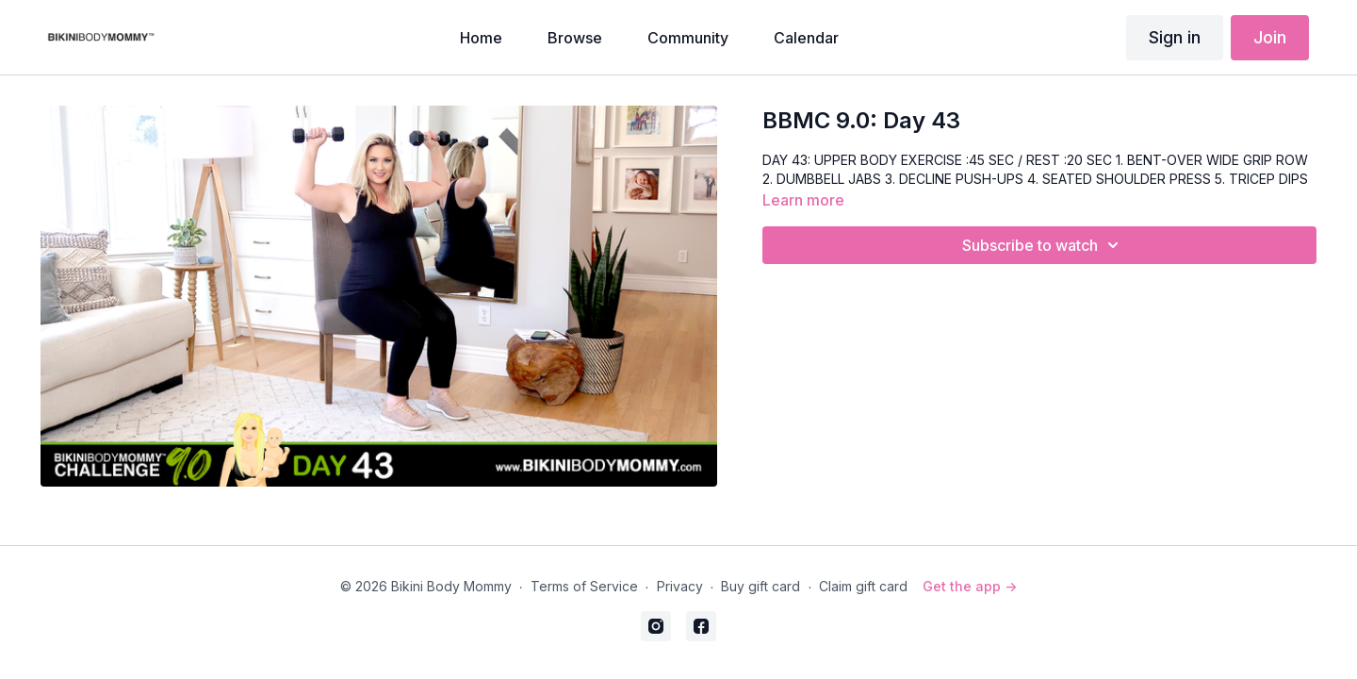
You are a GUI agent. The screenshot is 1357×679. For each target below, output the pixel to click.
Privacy (680, 586)
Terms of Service (584, 586)
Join (1269, 37)
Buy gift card (760, 586)
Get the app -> (970, 586)
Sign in (1175, 37)
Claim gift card (863, 586)
